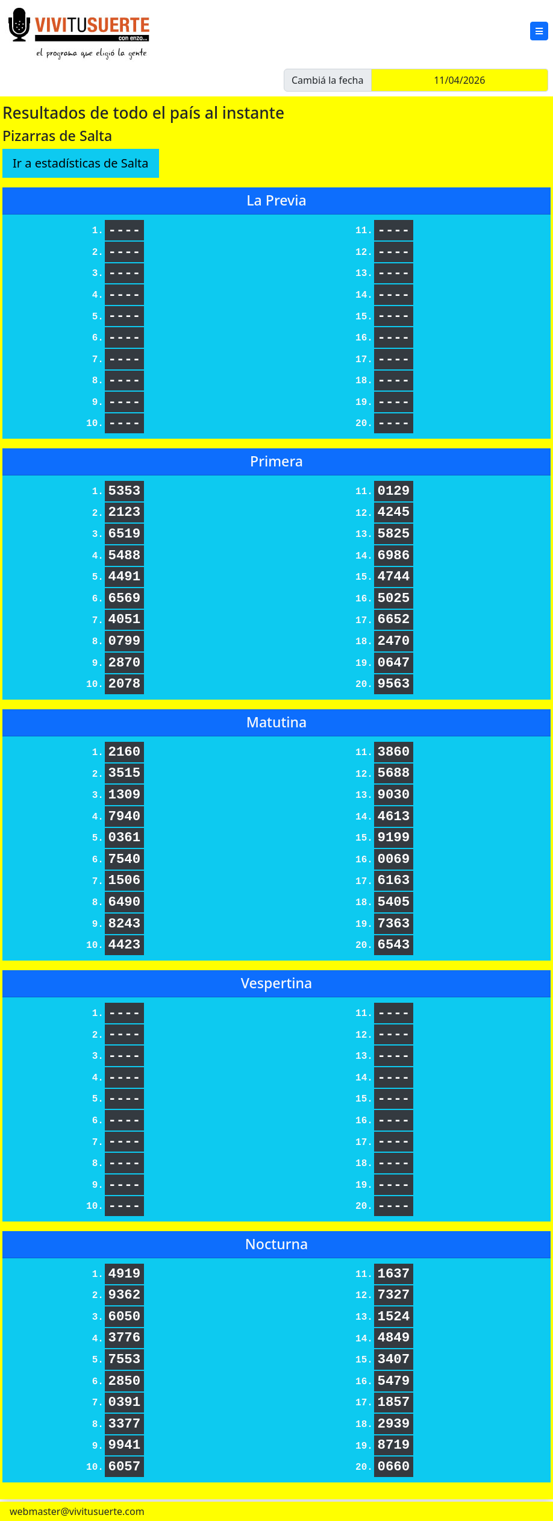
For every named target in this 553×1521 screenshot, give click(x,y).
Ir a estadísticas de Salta (81, 163)
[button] (539, 31)
